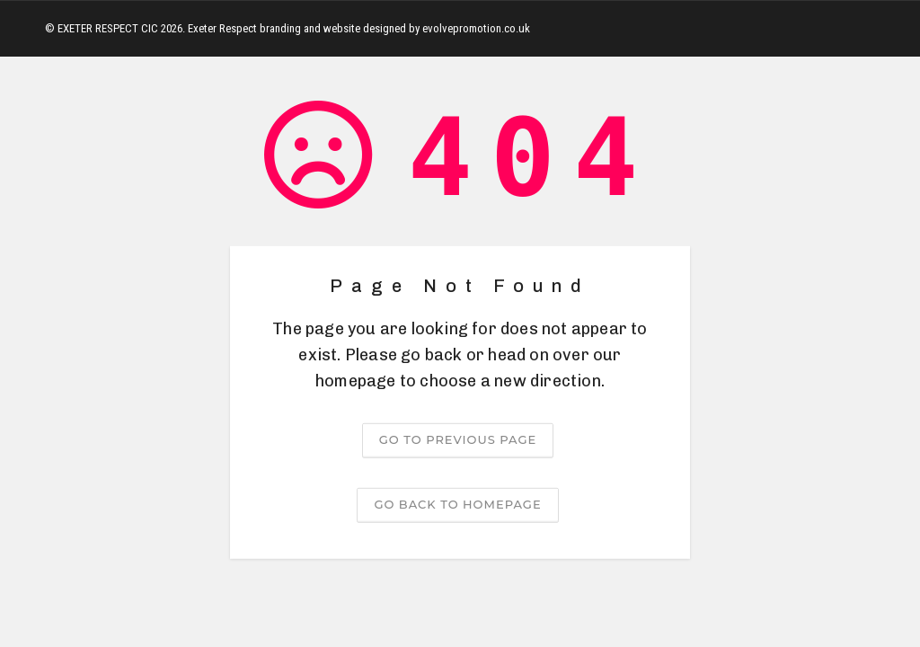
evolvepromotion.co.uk (476, 28)
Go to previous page (457, 439)
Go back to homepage (457, 504)
